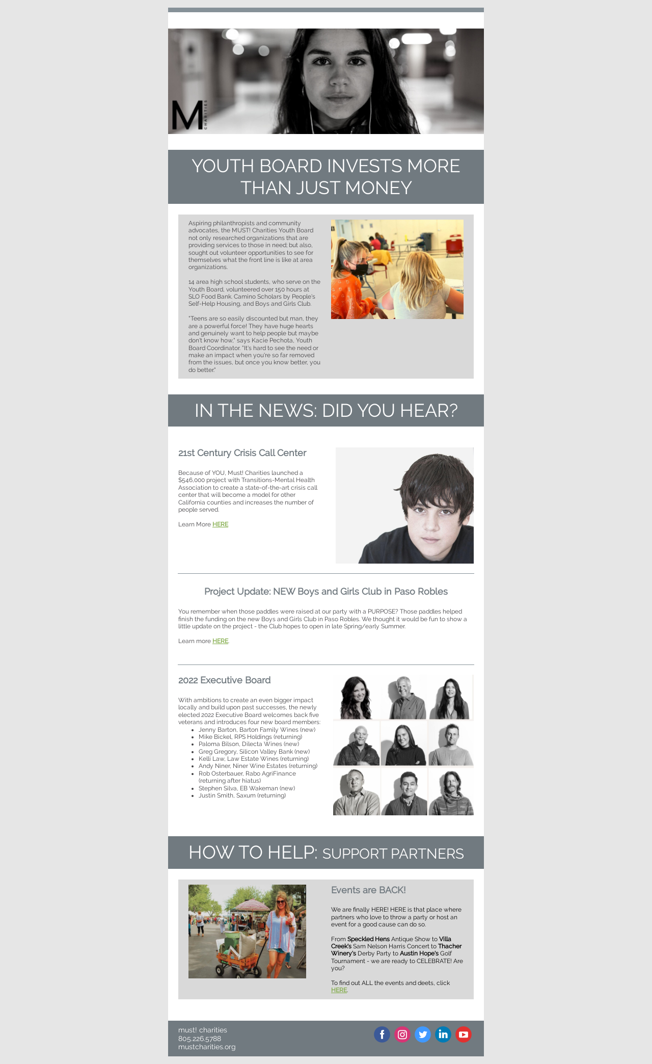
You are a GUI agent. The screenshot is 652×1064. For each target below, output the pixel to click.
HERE (220, 524)
